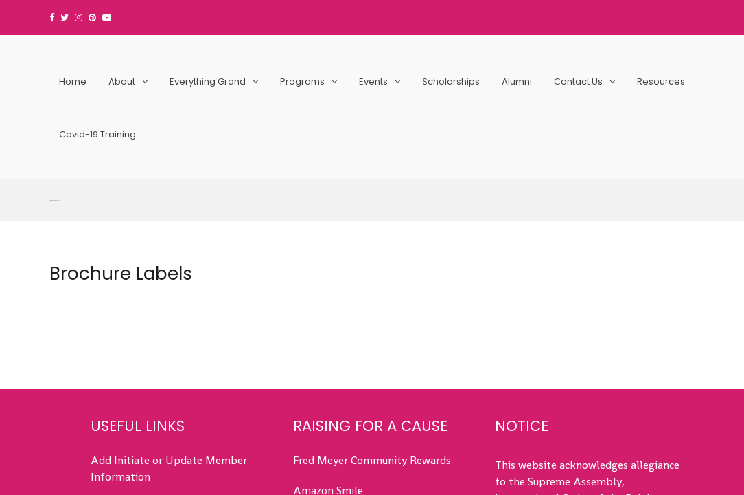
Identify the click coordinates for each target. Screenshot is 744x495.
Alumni (517, 81)
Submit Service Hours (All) (154, 327)
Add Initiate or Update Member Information (169, 289)
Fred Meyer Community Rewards (372, 281)
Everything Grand (208, 81)
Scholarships (451, 81)
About (121, 81)
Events (373, 81)
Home (72, 81)
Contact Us (578, 81)
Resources (661, 81)
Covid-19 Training (97, 134)
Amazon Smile (328, 311)
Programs (302, 81)
